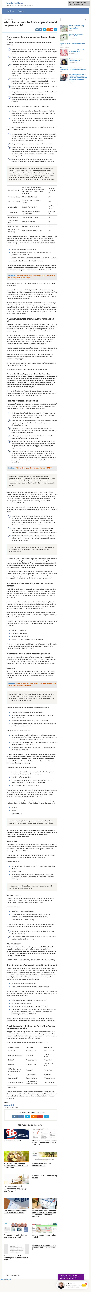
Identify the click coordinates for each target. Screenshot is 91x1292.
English (8, 1279)
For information (64, 47)
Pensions (21, 11)
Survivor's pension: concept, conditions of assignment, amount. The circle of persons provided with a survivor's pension (78, 78)
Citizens (71, 83)
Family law (11, 11)
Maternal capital (73, 38)
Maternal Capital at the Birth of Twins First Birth (77, 50)
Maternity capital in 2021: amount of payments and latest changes (76, 27)
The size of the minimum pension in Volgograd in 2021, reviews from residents (73, 68)
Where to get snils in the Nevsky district (76, 35)
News (70, 30)
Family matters (14, 3)
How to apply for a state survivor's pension (76, 59)
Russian (2, 1279)
